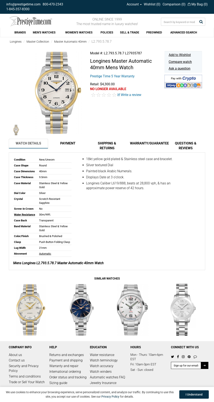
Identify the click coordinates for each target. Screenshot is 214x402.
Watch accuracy (101, 366)
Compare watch (180, 62)
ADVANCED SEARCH (183, 32)
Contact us (17, 360)
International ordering (65, 372)
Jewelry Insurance (103, 383)
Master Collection (38, 41)
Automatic (45, 253)
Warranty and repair (63, 366)
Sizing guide (58, 383)
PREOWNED (154, 32)
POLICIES (107, 32)
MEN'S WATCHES (44, 32)
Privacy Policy (110, 396)
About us (15, 355)
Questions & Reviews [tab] (185, 145)
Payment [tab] (67, 143)
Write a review (129, 95)
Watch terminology (104, 360)
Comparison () (174, 4)
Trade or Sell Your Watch (27, 382)
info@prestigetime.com (23, 4)
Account (134, 4)
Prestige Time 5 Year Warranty (112, 76)
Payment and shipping (66, 360)
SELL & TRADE (129, 32)
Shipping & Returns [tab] (107, 145)
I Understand (194, 394)
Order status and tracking (68, 377)
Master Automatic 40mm (70, 41)
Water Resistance (24, 214)
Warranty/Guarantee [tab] (148, 143)
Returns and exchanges (66, 355)
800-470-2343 (53, 4)
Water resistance (102, 355)
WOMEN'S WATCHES (79, 32)
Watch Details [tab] (28, 143)
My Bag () (198, 4)
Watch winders (101, 372)
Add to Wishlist (180, 55)
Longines (16, 41)
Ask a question (179, 68)
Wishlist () (152, 4)
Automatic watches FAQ (107, 377)
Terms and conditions (25, 376)
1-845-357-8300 (17, 9)
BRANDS (20, 32)
